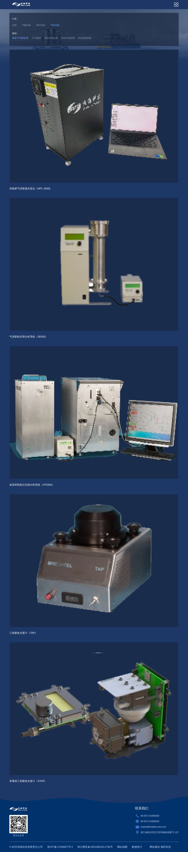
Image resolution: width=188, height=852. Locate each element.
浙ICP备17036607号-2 (60, 846)
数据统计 (137, 846)
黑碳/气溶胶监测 (20, 38)
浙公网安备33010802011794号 (95, 846)
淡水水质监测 (68, 38)
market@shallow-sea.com (153, 827)
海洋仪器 (40, 25)
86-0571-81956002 (150, 821)
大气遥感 (36, 38)
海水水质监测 (51, 38)
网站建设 (155, 846)
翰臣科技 (166, 846)
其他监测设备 (84, 38)
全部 (14, 25)
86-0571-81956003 (150, 816)
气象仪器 (26, 25)
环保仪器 (55, 25)
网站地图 (122, 846)
